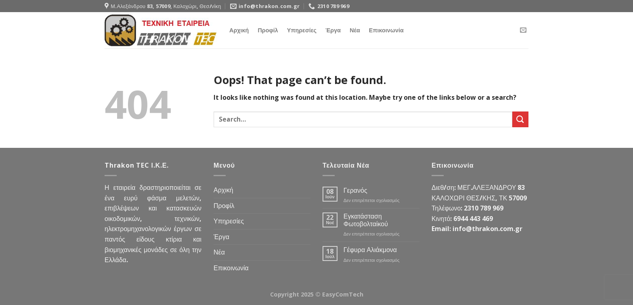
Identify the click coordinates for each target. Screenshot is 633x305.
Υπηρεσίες (301, 30)
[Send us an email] (523, 30)
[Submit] (520, 119)
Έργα (333, 30)
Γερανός (355, 190)
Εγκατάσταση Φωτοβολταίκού (366, 220)
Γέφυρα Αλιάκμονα (370, 250)
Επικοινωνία (386, 30)
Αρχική (239, 30)
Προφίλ (268, 30)
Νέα (355, 30)
